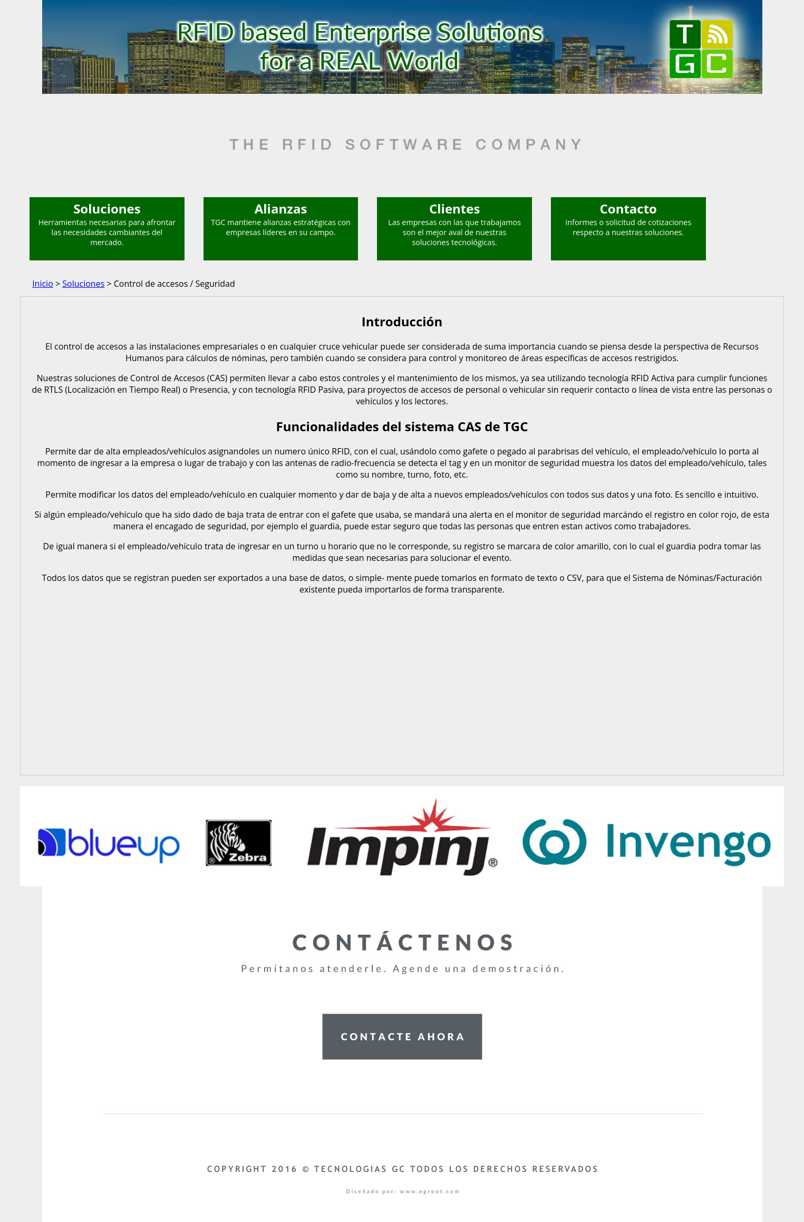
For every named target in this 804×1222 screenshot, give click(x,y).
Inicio (42, 283)
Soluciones (83, 283)
